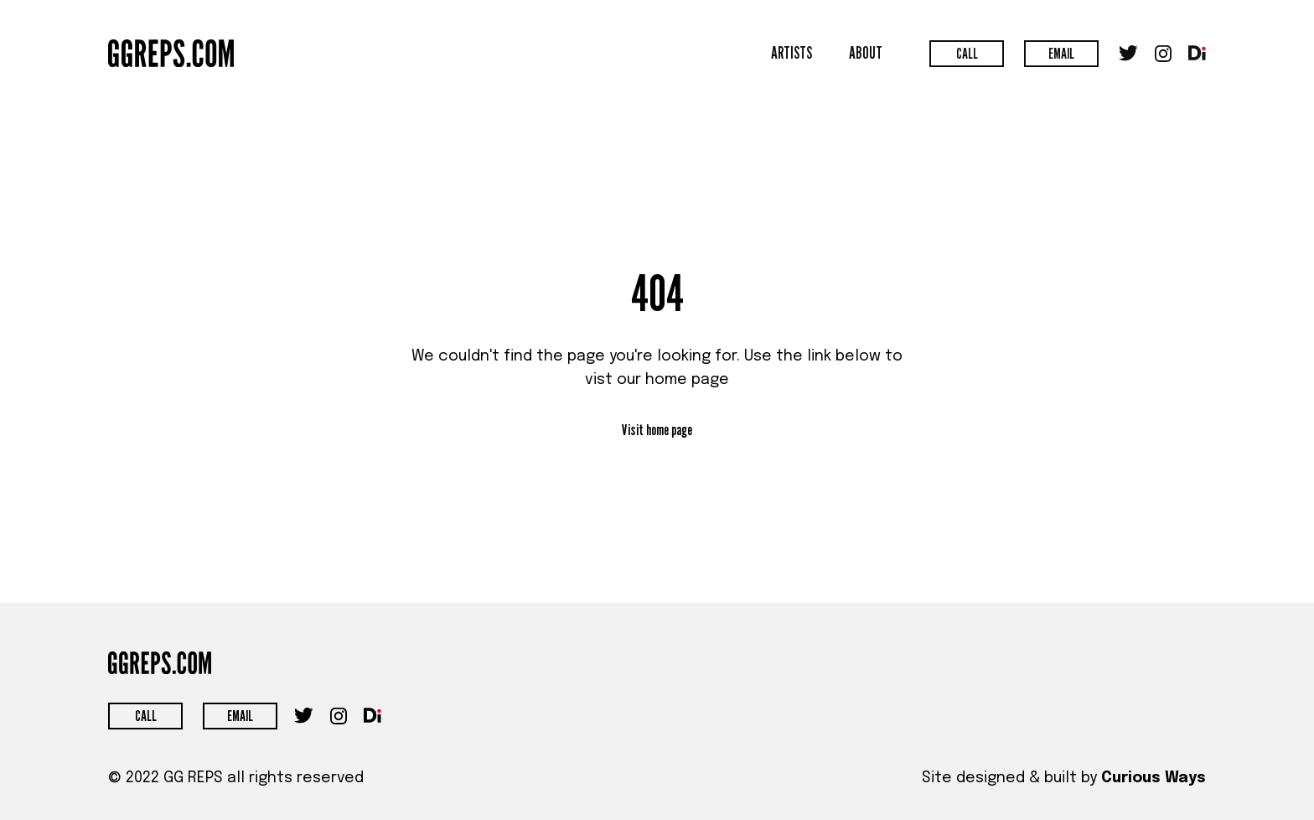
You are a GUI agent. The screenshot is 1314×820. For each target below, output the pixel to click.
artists (791, 53)
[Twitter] (1128, 53)
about (865, 53)
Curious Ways (1153, 778)
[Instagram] (1163, 53)
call (967, 53)
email (1061, 53)
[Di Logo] (372, 715)
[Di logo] (1197, 52)
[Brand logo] (171, 53)
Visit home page (657, 430)
